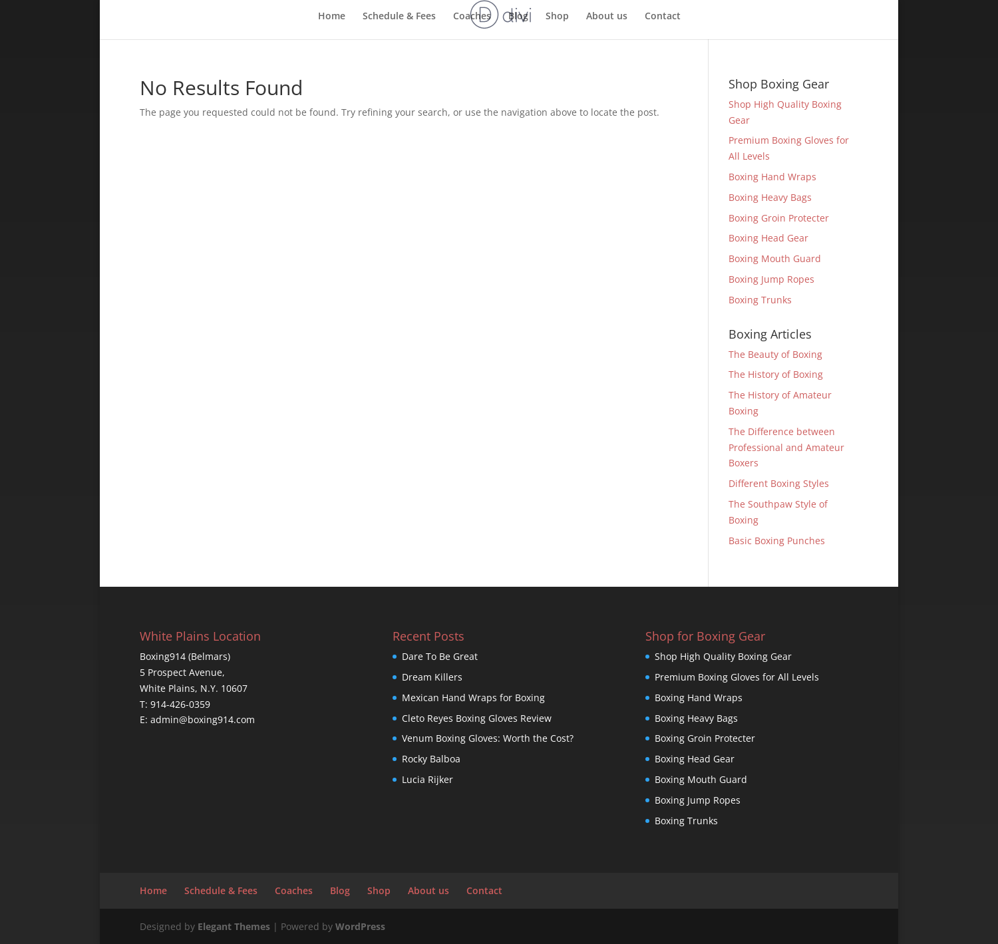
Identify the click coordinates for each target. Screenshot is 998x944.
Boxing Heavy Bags (770, 197)
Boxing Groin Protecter (779, 218)
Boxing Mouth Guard (775, 258)
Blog (518, 16)
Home (331, 16)
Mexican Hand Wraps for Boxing (473, 697)
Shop (557, 16)
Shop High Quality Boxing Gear (723, 656)
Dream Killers (432, 677)
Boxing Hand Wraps (772, 176)
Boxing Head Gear (768, 238)
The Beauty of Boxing (775, 354)
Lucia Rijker (427, 779)
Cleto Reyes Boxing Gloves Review (477, 718)
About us (606, 16)
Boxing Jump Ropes (771, 279)
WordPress (360, 926)
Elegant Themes (234, 926)
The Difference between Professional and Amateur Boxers (786, 447)
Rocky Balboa (431, 758)
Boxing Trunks (760, 299)
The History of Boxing (776, 374)
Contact (663, 16)
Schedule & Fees (399, 16)
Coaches (472, 16)
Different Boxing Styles (779, 483)
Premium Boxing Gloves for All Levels (737, 677)
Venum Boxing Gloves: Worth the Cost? (488, 738)
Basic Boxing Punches (777, 540)
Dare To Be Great (440, 656)
